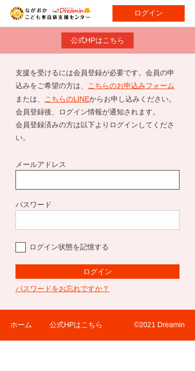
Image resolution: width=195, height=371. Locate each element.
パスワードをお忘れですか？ (62, 288)
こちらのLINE (66, 99)
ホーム (21, 325)
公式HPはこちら (97, 40)
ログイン (148, 13)
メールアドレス (40, 164)
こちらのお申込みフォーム (131, 85)
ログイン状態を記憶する (69, 247)
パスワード (33, 204)
